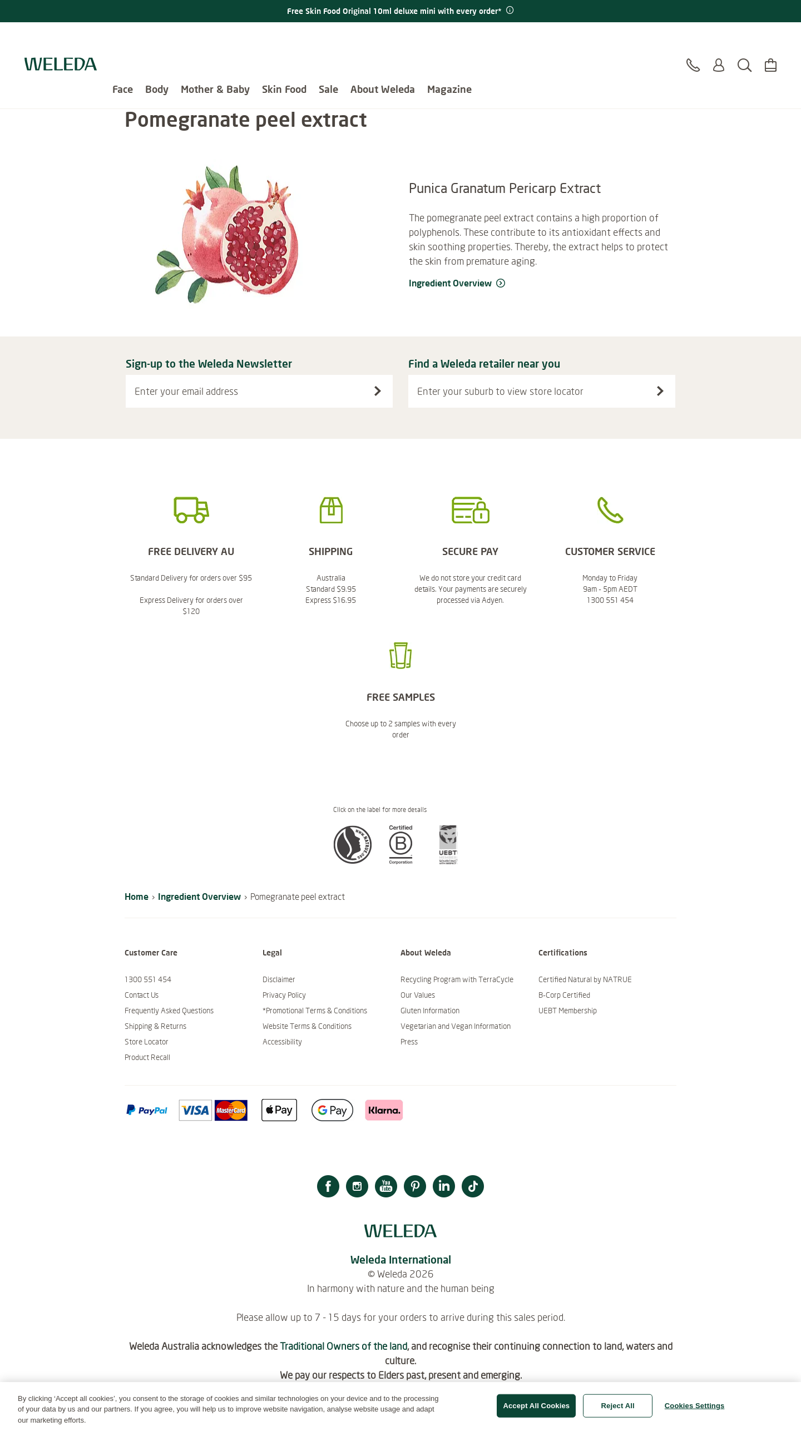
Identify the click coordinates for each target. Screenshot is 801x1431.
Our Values (417, 995)
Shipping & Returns (155, 1026)
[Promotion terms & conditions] (509, 11)
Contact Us (142, 995)
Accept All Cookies (536, 1411)
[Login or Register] (718, 44)
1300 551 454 (148, 979)
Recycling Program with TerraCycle (456, 979)
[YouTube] (386, 1187)
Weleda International (400, 1259)
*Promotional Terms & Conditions (315, 1011)
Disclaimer (279, 979)
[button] (352, 860)
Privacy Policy (284, 995)
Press (409, 1042)
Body (157, 39)
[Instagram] (357, 1187)
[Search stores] (660, 391)
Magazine (449, 39)
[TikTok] (473, 1187)
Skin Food (284, 39)
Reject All (618, 1411)
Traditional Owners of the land (343, 1346)
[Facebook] (328, 1187)
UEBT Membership (567, 1011)
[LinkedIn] (444, 1187)
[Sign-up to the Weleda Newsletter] (378, 391)
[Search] (744, 44)
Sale (328, 39)
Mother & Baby (215, 39)
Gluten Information (429, 1011)
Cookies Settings (695, 1411)
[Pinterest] (415, 1187)
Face (122, 39)
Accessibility (282, 1042)
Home (137, 896)
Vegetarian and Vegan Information (455, 1026)
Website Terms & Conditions (307, 1026)
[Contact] (693, 44)
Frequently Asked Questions (169, 1011)
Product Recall (147, 1057)
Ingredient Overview (199, 896)
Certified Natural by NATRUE (585, 979)
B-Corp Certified (564, 995)
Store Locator (147, 1042)
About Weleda (382, 39)
